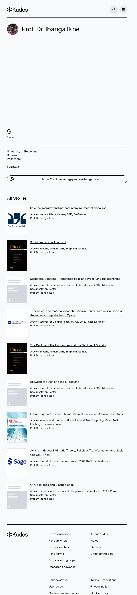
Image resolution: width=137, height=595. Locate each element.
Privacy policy (100, 586)
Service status (58, 580)
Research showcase (62, 567)
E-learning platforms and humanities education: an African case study (76, 414)
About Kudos (99, 534)
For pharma (56, 553)
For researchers (59, 534)
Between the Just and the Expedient (54, 381)
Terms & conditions (103, 580)
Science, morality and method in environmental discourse (68, 208)
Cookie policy (99, 593)
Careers (96, 547)
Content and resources (64, 593)
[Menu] (123, 10)
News (94, 540)
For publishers (58, 540)
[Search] (114, 10)
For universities (59, 547)
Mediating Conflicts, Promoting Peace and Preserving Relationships (75, 278)
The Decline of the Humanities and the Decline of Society (68, 345)
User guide (56, 586)
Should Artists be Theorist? (48, 242)
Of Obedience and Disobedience (52, 485)
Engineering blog (102, 553)
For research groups (62, 560)
